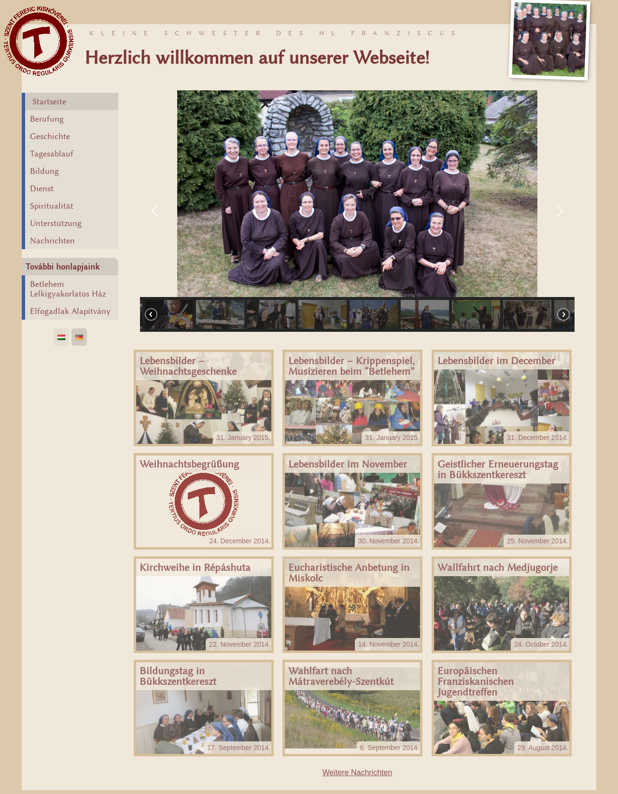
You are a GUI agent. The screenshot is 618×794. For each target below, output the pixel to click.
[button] (155, 211)
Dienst (42, 188)
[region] (357, 211)
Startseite (49, 101)
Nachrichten (52, 240)
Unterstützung (56, 223)
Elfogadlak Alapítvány (70, 311)
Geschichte (50, 136)
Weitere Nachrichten (358, 772)
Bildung (44, 171)
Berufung (47, 119)
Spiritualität (51, 206)
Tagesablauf (51, 153)
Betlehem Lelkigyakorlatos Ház (68, 288)
